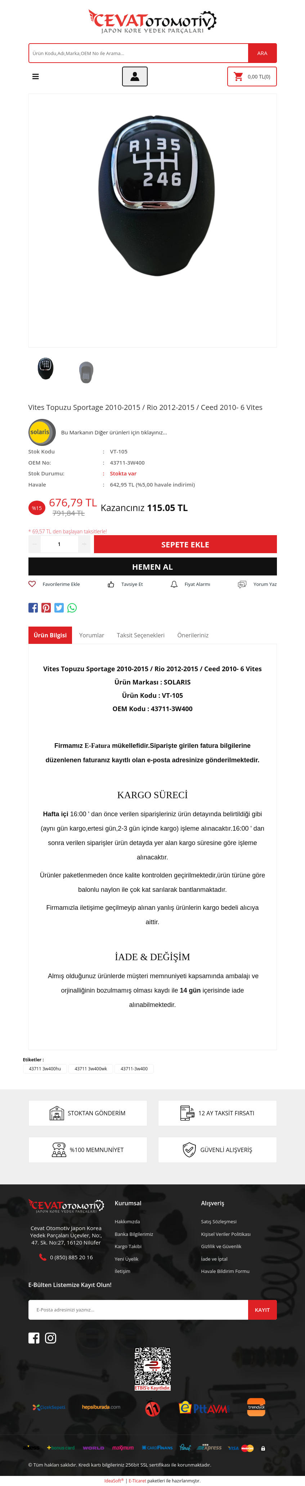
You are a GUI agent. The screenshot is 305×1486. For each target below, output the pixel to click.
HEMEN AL (152, 566)
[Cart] (252, 76)
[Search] (152, 53)
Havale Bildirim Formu (225, 1271)
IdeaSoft (114, 1481)
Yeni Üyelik (127, 1259)
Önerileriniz (192, 635)
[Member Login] (135, 76)
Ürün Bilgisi (50, 635)
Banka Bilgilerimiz (134, 1234)
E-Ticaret (138, 1481)
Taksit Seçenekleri (141, 635)
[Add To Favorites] (54, 584)
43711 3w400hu (45, 1069)
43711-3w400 (134, 1069)
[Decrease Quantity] (34, 544)
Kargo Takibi (128, 1246)
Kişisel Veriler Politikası (226, 1234)
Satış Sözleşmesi (219, 1221)
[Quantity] (59, 544)
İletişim (123, 1271)
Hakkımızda (127, 1221)
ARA (262, 53)
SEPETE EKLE (185, 544)
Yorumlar (91, 635)
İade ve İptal (214, 1259)
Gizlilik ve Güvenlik (221, 1246)
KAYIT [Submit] (262, 1309)
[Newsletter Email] (152, 1310)
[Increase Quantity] (84, 544)
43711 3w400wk (91, 1069)
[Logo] (152, 21)
